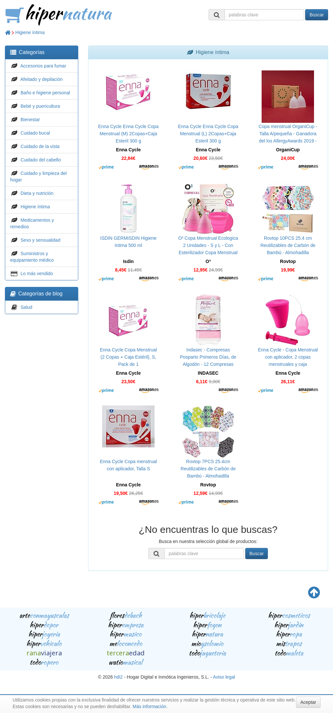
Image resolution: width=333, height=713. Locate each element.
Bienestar (30, 119)
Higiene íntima (30, 32)
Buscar (316, 14)
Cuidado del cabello (41, 159)
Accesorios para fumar (43, 65)
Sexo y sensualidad (40, 240)
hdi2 (118, 677)
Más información (149, 706)
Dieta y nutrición (37, 193)
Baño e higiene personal (45, 92)
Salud (26, 307)
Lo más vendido (37, 273)
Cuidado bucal (35, 133)
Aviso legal (224, 677)
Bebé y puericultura (40, 106)
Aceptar (308, 702)
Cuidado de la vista (40, 146)
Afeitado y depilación (41, 79)
